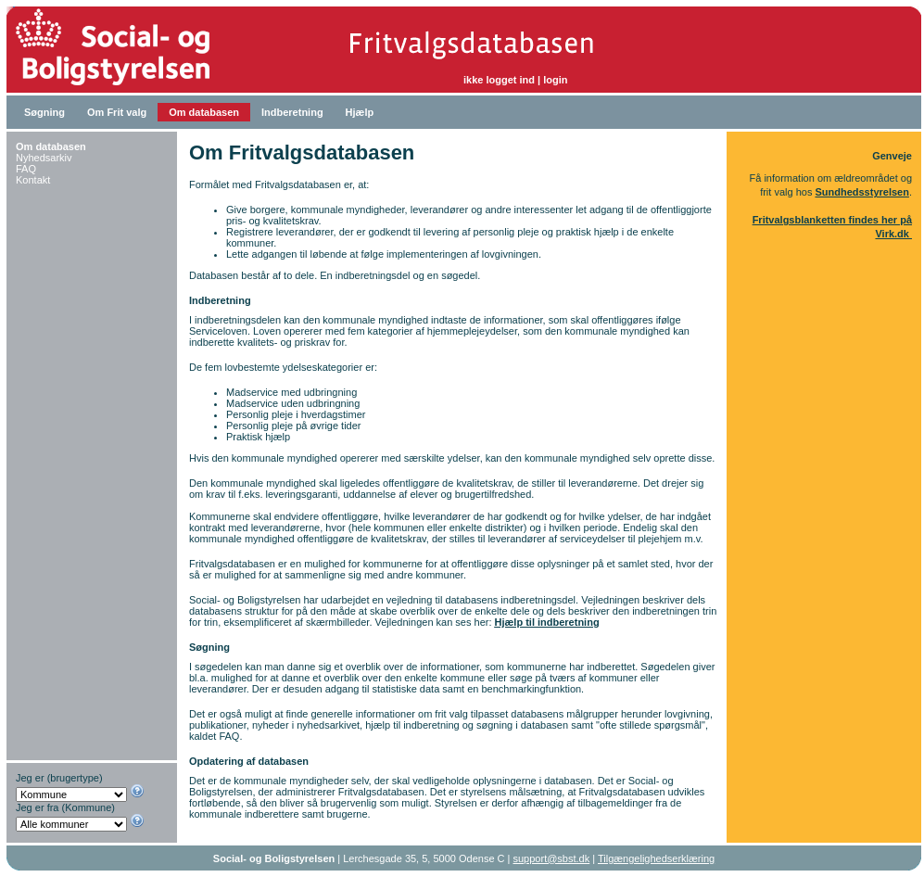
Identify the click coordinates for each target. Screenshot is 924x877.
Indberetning (292, 112)
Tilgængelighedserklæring (656, 858)
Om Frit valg (116, 112)
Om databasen (204, 112)
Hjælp (360, 112)
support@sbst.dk (551, 858)
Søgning (44, 112)
